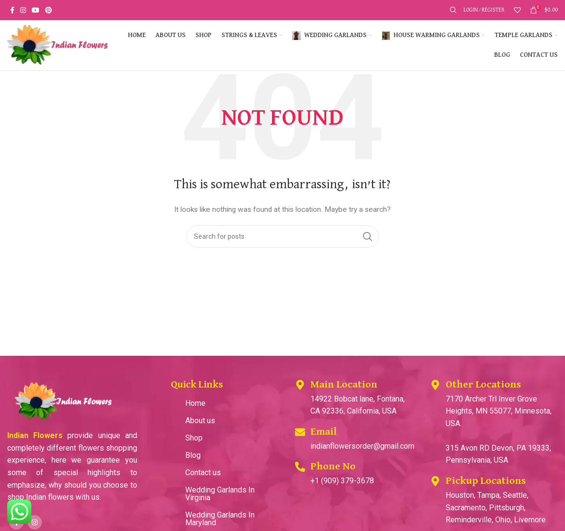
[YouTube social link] (35, 10)
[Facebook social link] (12, 10)
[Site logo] (57, 45)
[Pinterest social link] (48, 10)
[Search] (452, 10)
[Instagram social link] (23, 10)
